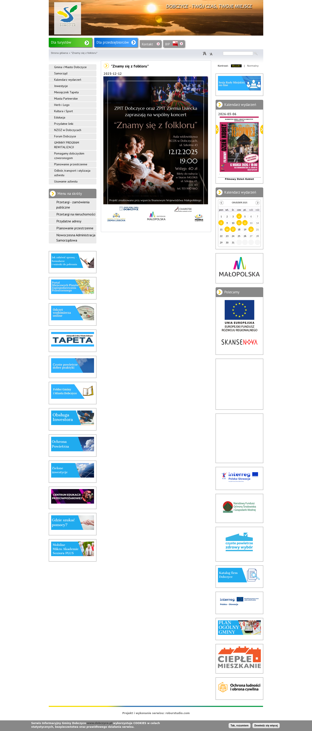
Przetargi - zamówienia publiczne (72, 204)
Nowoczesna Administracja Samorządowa (75, 237)
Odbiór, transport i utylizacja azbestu (72, 173)
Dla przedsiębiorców (112, 42)
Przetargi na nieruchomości (75, 214)
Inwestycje (61, 86)
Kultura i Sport (63, 111)
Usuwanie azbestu (66, 181)
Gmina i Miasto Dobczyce (70, 67)
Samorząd (60, 73)
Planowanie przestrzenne (70, 164)
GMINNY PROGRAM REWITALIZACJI (66, 145)
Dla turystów (61, 42)
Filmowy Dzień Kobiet (239, 179)
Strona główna (59, 53)
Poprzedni (217, 129)
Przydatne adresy (68, 221)
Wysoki (236, 65)
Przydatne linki (63, 124)
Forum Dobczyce (65, 136)
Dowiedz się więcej (266, 725)
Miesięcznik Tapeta (66, 92)
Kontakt (147, 44)
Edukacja (59, 117)
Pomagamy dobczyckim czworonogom (69, 155)
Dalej (261, 129)
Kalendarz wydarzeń (67, 80)
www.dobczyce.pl (99, 723)
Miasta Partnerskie (66, 98)
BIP (167, 44)
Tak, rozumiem (240, 725)
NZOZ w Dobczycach (67, 130)
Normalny (253, 65)
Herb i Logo (62, 105)
